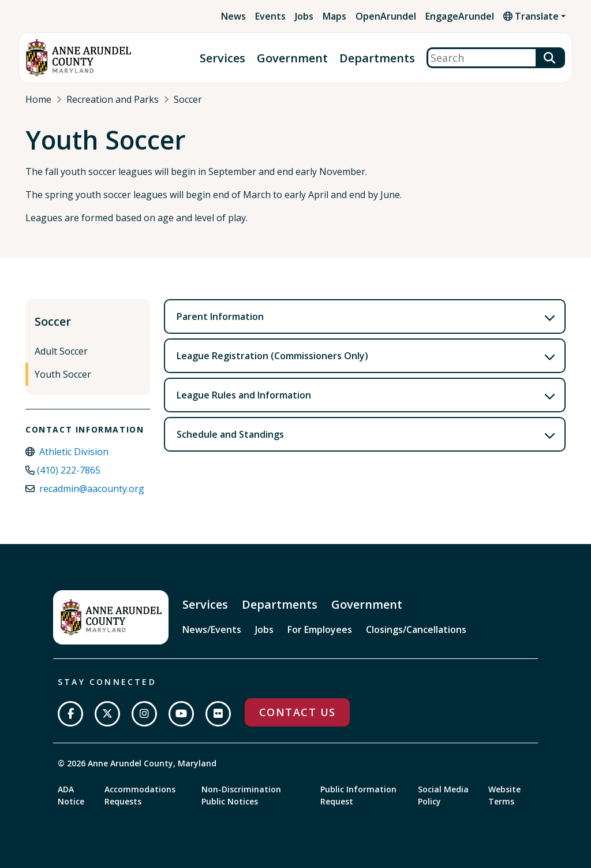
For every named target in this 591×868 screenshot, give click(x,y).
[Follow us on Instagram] (144, 714)
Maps (334, 16)
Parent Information (220, 316)
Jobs (304, 16)
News (233, 16)
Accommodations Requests (139, 795)
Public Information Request (358, 795)
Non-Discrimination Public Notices (241, 795)
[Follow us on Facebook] (70, 714)
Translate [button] (531, 16)
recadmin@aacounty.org (91, 488)
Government (292, 58)
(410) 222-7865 (68, 470)
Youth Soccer (63, 374)
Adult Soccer (61, 351)
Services (222, 58)
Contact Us (297, 712)
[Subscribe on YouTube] (181, 714)
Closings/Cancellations (416, 629)
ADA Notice (71, 795)
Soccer (188, 99)
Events (270, 16)
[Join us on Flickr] (218, 714)
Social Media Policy (443, 795)
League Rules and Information (244, 395)
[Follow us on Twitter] (107, 714)
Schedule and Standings (230, 434)
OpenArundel (386, 16)
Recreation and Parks (112, 99)
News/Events (211, 629)
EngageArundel (459, 16)
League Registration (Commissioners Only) (272, 355)
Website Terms (504, 795)
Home (38, 99)
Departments (377, 58)
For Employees (319, 629)
